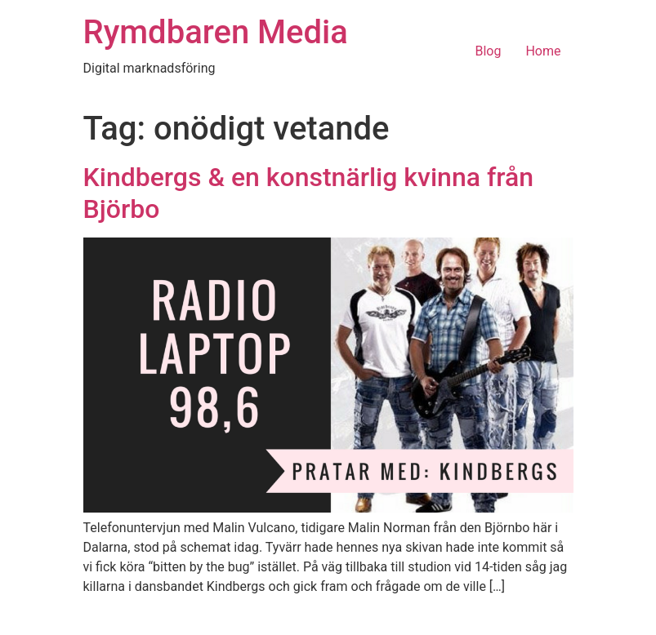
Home (542, 51)
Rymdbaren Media (215, 32)
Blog (488, 51)
